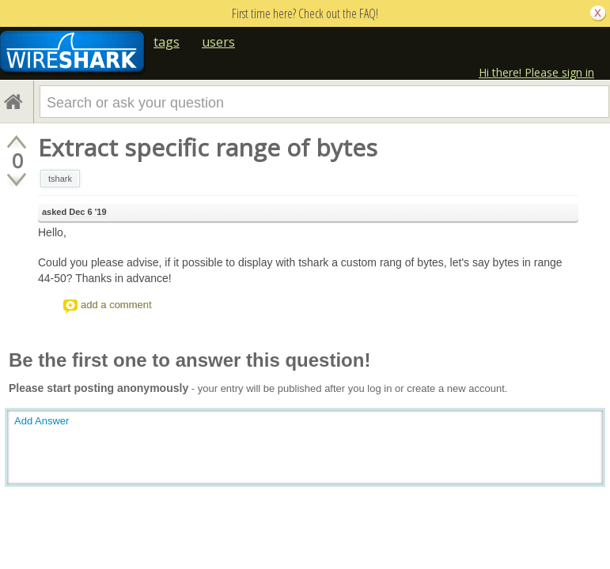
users (218, 42)
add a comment (116, 305)
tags (166, 42)
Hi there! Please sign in (536, 72)
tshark (60, 178)
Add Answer (41, 421)
